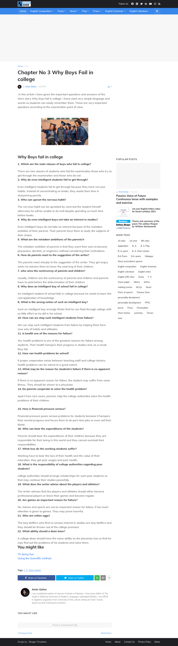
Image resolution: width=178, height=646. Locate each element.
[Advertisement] (89, 38)
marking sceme (125, 287)
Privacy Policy (144, 642)
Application (123, 245)
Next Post (105, 633)
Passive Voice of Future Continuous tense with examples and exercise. (137, 199)
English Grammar (148, 266)
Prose (130, 307)
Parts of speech (125, 292)
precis (120, 307)
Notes (157, 642)
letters (147, 282)
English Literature (126, 271)
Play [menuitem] (84, 11)
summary (138, 313)
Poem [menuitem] (61, 11)
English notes (144, 271)
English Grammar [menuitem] (114, 11)
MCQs (139, 287)
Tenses (150, 313)
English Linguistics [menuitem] (29, 17)
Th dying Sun (26, 554)
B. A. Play (145, 245)
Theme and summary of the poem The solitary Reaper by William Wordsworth (145, 224)
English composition (127, 266)
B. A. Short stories (140, 251)
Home (20, 66)
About (117, 642)
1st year (133, 240)
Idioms (137, 282)
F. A (26, 66)
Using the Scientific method (34, 558)
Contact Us (129, 642)
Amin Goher (39, 589)
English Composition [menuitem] (40, 11)
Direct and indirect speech (130, 261)
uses (120, 318)
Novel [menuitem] (73, 11)
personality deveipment (129, 297)
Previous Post (25, 633)
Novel (148, 287)
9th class (145, 240)
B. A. (134, 245)
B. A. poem (123, 251)
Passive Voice (143, 292)
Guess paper (124, 282)
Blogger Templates (38, 642)
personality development (129, 302)
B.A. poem (136, 256)
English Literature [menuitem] (139, 11)
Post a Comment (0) (65, 625)
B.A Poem (122, 256)
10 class (121, 240)
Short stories (35, 570)
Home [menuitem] (23, 11)
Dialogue (149, 256)
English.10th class (126, 276)
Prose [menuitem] (96, 11)
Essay (141, 276)
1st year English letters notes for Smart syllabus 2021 (146, 210)
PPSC (147, 302)
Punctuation (142, 307)
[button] (157, 11)
